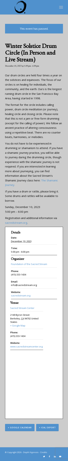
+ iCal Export (47, 427)
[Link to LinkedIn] (55, 456)
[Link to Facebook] (49, 456)
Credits (43, 452)
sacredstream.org (16, 222)
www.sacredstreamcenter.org (26, 346)
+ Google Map (17, 325)
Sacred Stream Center (22, 308)
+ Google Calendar (20, 427)
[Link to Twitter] (44, 456)
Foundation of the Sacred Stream (29, 264)
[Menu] (61, 7)
